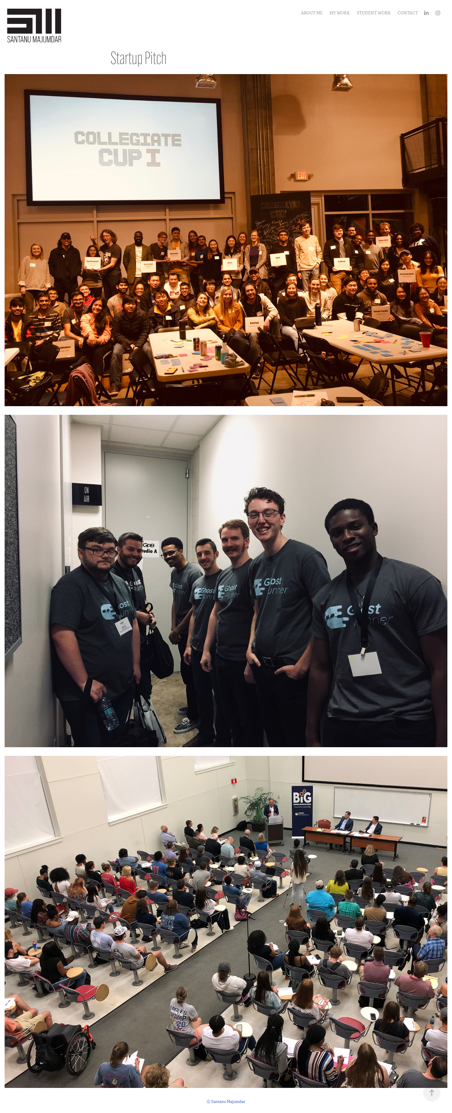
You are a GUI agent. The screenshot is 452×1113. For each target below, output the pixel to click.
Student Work (374, 13)
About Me (312, 13)
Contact (408, 13)
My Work (339, 13)
